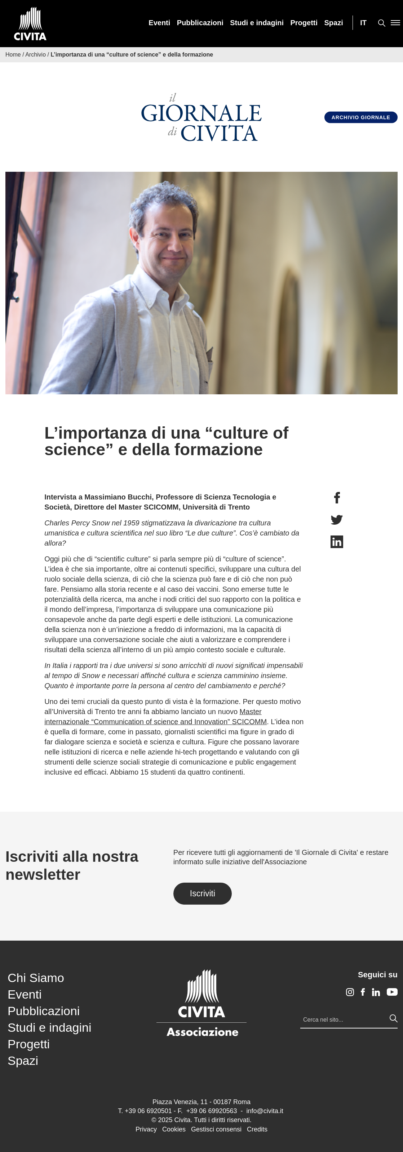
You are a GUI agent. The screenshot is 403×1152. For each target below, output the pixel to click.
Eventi (159, 23)
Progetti (304, 23)
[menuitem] (159, 22)
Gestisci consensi (216, 1129)
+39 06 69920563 (211, 1111)
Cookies (174, 1129)
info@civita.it (264, 1111)
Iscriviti (202, 893)
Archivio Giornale (361, 117)
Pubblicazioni (200, 23)
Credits (257, 1129)
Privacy (146, 1129)
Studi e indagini (257, 23)
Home (13, 54)
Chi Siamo (36, 978)
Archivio (35, 54)
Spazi (333, 23)
